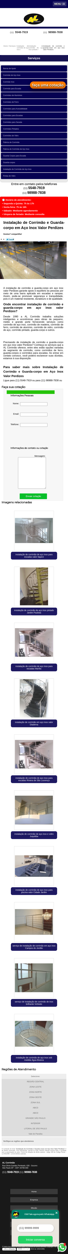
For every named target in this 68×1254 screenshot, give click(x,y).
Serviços (34, 58)
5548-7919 (21, 32)
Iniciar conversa (35, 1239)
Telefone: (29, 425)
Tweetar (10, 239)
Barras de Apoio (10, 68)
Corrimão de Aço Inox (12, 75)
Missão (34, 1208)
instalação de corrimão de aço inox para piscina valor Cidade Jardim (34, 891)
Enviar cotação (33, 496)
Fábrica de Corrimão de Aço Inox (16, 149)
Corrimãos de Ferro (11, 102)
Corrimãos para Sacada (13, 122)
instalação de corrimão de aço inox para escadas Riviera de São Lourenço (34, 779)
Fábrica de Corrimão (11, 142)
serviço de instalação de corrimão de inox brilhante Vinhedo (34, 1002)
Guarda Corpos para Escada (15, 156)
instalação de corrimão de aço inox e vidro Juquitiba (34, 835)
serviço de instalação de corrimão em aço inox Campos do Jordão (34, 947)
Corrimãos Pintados (11, 129)
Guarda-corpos (9, 162)
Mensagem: (32, 472)
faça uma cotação (48, 85)
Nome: (30, 404)
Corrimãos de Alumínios (13, 95)
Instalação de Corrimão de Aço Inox (18, 169)
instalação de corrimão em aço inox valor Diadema (34, 723)
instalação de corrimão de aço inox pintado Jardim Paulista (34, 611)
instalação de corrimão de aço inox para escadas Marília (34, 667)
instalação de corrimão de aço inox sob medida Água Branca (34, 1058)
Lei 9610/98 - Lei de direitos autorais (14, 1154)
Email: (30, 414)
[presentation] (29, 437)
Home (34, 1191)
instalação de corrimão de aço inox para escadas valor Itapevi (34, 555)
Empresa (34, 1200)
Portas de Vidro (9, 176)
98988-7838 (55, 32)
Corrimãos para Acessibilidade (15, 109)
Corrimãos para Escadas (13, 115)
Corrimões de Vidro (11, 136)
